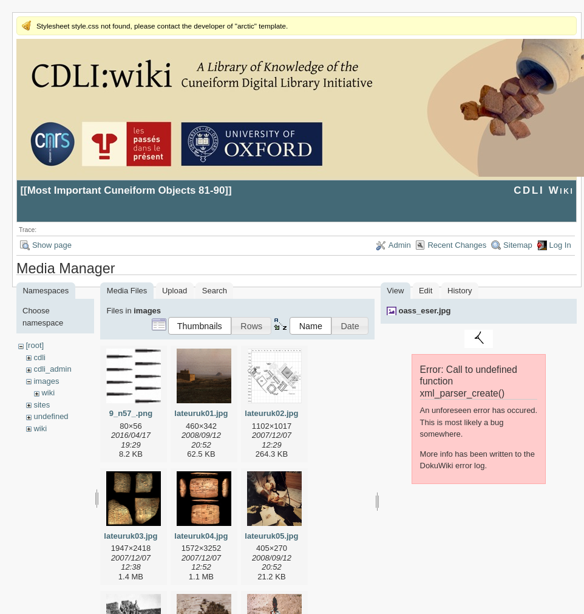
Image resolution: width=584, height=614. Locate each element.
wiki (48, 392)
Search (214, 290)
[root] (34, 345)
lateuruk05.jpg (271, 536)
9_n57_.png (131, 413)
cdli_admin (52, 369)
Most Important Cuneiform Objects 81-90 (126, 190)
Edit (425, 290)
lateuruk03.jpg (130, 536)
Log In (560, 245)
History (459, 290)
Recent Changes (456, 245)
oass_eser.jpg (424, 310)
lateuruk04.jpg (201, 536)
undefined (50, 416)
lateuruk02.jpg (271, 413)
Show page (52, 245)
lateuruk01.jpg (201, 413)
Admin (400, 245)
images (46, 381)
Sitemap (517, 245)
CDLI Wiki (544, 190)
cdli (39, 357)
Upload (174, 290)
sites (41, 404)
